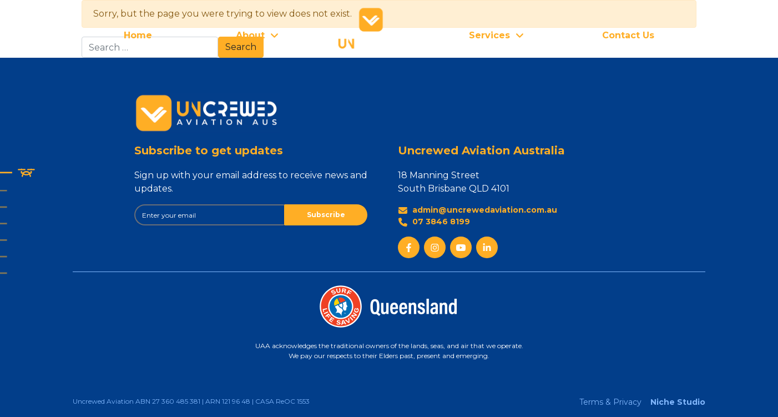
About (250, 35)
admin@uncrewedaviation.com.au (477, 210)
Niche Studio (677, 402)
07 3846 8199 (434, 222)
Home (138, 35)
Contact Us (628, 35)
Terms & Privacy (610, 402)
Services (489, 35)
